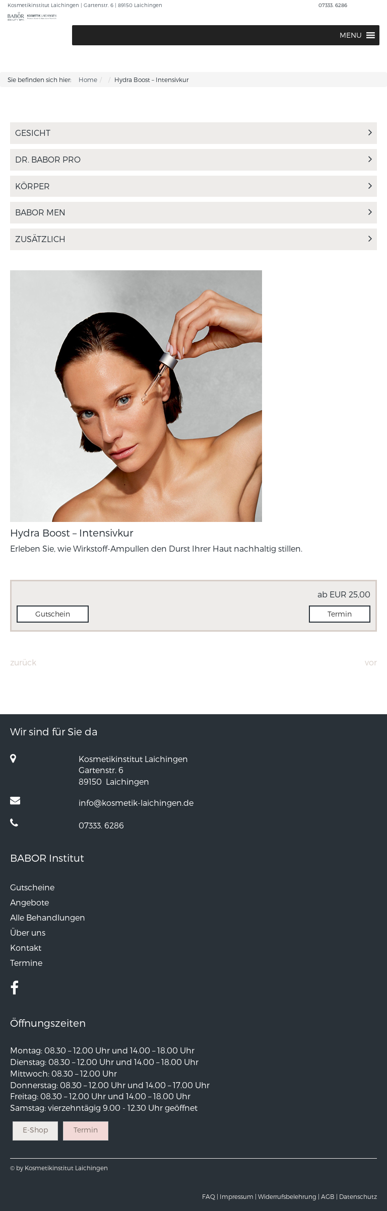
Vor (371, 662)
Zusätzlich (193, 239)
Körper (193, 186)
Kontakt (25, 947)
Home (88, 79)
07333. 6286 (332, 5)
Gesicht (193, 132)
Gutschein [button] (52, 614)
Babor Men (193, 212)
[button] (351, 35)
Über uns (27, 932)
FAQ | (210, 1196)
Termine (26, 962)
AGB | (329, 1196)
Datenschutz (358, 1196)
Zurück (23, 662)
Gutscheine (32, 887)
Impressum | (238, 1196)
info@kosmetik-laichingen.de (136, 802)
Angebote (29, 902)
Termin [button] (340, 614)
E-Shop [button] (35, 1129)
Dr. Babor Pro (193, 159)
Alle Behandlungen (47, 917)
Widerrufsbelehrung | (288, 1196)
